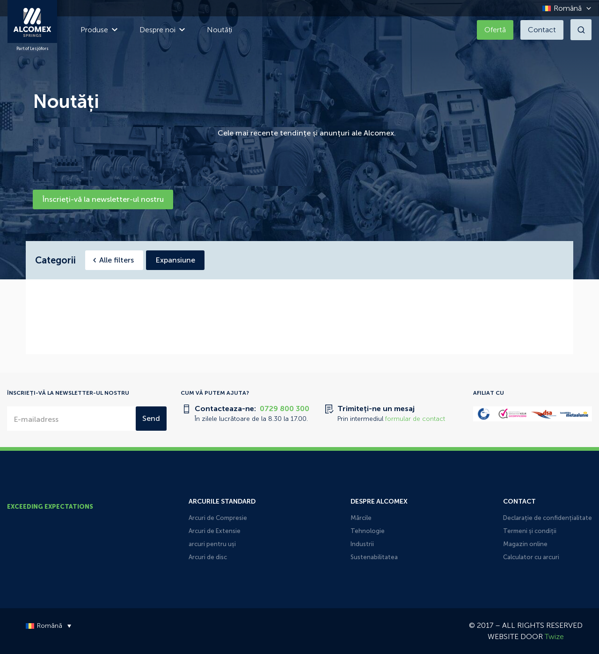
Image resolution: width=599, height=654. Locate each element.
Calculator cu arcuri (531, 557)
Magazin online (525, 543)
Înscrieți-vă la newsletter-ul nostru (103, 199)
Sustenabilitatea (374, 557)
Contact (542, 29)
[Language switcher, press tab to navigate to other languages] (564, 8)
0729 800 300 (284, 408)
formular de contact (415, 419)
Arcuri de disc (208, 557)
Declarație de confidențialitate (547, 517)
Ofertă (495, 29)
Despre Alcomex (379, 501)
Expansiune (175, 260)
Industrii (362, 543)
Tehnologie (368, 530)
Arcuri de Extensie (215, 530)
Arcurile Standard (222, 501)
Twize (554, 636)
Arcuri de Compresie (218, 517)
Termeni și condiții (529, 530)
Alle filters (116, 260)
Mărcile (361, 517)
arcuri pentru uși (212, 543)
